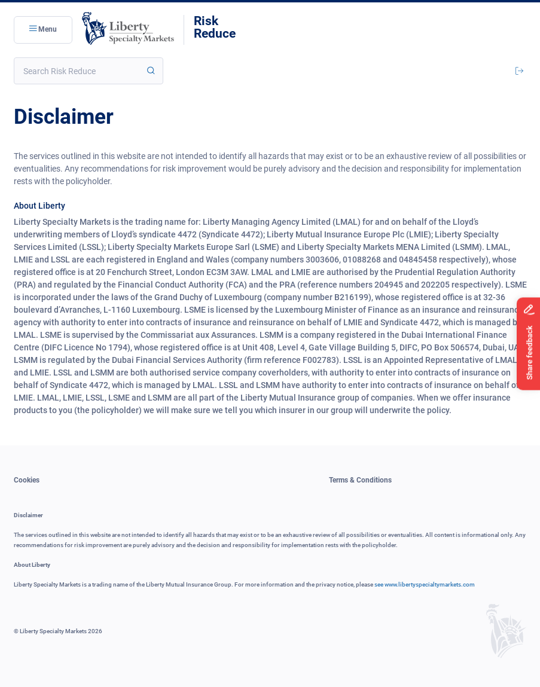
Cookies (26, 480)
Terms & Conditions (360, 480)
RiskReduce (215, 27)
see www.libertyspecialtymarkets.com (424, 584)
